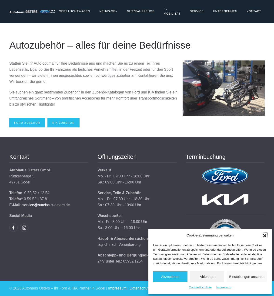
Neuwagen (108, 11)
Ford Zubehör (27, 122)
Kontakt (254, 11)
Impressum (223, 287)
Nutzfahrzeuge (140, 11)
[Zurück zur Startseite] (32, 11)
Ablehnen (207, 277)
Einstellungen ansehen (246, 277)
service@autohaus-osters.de (46, 205)
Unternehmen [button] (225, 11)
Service (197, 11)
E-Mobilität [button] (172, 12)
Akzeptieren (170, 277)
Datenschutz (140, 288)
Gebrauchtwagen (74, 11)
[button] (264, 235)
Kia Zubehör (63, 122)
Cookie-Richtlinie (200, 287)
